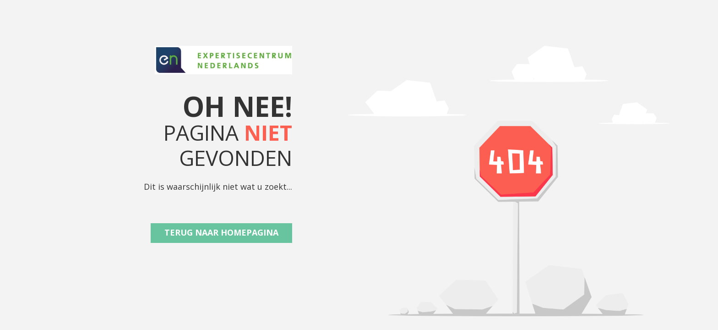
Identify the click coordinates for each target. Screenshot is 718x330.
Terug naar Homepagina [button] (221, 232)
